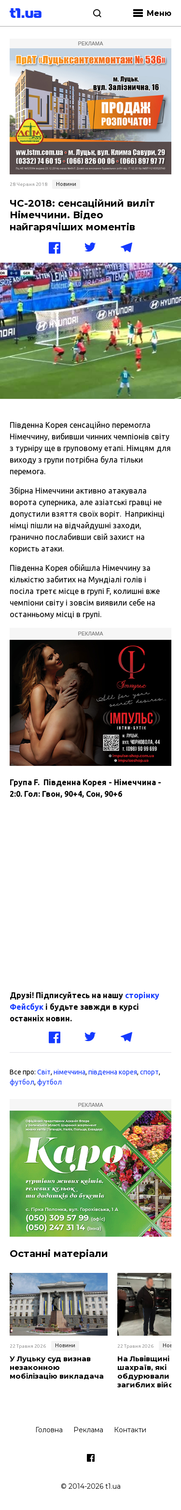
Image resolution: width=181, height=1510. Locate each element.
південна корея (112, 1072)
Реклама (88, 1429)
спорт (149, 1072)
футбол (22, 1082)
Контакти (130, 1429)
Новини (66, 184)
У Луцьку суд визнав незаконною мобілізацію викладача (57, 1368)
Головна (49, 1429)
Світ (44, 1072)
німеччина (69, 1072)
